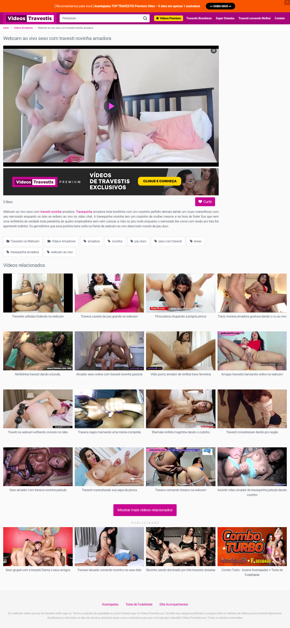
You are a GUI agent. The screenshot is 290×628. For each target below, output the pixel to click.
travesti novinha (51, 212)
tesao (195, 241)
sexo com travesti (168, 241)
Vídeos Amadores (23, 27)
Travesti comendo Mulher (254, 18)
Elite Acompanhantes (174, 604)
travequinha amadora (22, 252)
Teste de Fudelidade (139, 604)
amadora (92, 241)
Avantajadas (110, 604)
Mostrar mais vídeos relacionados (145, 510)
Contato (280, 18)
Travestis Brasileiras (199, 18)
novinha (115, 241)
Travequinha (84, 212)
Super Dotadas (225, 18)
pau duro (138, 241)
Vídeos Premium (170, 18)
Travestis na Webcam (22, 241)
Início (6, 27)
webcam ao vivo (60, 252)
